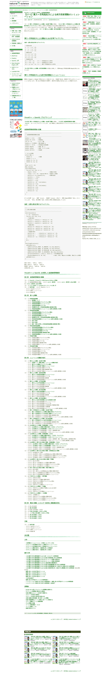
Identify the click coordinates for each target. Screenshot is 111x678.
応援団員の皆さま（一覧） (16, 96)
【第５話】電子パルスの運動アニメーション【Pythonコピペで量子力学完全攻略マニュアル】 (69, 644)
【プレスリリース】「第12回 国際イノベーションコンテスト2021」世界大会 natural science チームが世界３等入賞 (94, 157)
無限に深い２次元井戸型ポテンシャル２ (36, 573)
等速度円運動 (33, 336)
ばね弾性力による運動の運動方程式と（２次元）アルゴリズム (48, 435)
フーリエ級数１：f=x (31, 606)
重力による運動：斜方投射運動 (38, 389)
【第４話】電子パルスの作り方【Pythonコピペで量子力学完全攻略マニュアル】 (40, 648)
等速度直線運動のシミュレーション (41, 303)
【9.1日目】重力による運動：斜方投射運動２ (35, 68)
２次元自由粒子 (30, 578)
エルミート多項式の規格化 (32, 594)
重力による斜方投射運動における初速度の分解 (44, 400)
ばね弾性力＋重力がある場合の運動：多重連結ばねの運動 (44, 450)
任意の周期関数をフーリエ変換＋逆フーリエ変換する (39, 599)
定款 (13, 18)
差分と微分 (35, 320)
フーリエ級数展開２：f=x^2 (33, 604)
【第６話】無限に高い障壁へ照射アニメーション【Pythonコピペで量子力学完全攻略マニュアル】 (41, 644)
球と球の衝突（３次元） (36, 518)
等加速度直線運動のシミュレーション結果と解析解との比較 (47, 319)
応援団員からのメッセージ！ (16, 92)
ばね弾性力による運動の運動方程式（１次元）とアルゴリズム (48, 427)
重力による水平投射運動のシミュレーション (43, 383)
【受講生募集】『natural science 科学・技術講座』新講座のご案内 (91, 24)
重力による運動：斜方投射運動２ (38, 398)
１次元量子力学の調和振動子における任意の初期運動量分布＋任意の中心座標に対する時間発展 (50, 566)
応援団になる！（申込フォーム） (16, 88)
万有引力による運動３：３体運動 (38, 493)
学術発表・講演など (17, 43)
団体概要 (14, 20)
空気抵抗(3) (46, 613)
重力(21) (50, 613)
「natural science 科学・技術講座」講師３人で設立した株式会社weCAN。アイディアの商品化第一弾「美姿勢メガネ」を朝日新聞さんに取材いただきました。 (91, 51)
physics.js (14, 55)
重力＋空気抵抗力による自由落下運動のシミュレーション (46, 413)
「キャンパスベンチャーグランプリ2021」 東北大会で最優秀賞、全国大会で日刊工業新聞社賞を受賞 (94, 150)
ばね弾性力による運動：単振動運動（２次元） (42, 433)
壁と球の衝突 (33, 508)
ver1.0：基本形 (51, 282)
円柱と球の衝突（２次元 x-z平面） (41, 513)
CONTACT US (97, 2)
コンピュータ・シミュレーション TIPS (17, 74)
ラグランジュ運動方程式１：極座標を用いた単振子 (39, 549)
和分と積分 (35, 322)
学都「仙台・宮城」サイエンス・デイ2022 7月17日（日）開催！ (94, 135)
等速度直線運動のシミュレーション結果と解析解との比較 (46, 309)
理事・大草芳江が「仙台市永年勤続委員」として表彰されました (91, 67)
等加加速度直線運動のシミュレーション (42, 329)
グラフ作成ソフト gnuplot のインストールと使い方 (43, 285)
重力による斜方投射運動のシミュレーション (43, 391)
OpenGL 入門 (15, 60)
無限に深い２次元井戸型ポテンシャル (35, 571)
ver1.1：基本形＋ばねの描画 (69, 282)
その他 (13, 45)
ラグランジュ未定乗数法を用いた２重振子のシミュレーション (41, 544)
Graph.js (14, 58)
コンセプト (14, 16)
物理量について (36, 300)
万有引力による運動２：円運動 (38, 486)
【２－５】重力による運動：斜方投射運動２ (50, 29)
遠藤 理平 (30, 19)
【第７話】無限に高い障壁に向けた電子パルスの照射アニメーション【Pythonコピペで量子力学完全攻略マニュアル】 (69, 638)
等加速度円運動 (34, 346)
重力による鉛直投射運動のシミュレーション (43, 374)
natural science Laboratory (20, 10)
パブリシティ (15, 23)
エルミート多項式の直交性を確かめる (35, 596)
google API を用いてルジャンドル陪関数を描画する (39, 589)
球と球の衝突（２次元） (36, 516)
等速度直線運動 (34, 298)
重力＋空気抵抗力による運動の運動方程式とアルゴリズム (46, 411)
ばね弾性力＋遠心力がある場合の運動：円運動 (42, 459)
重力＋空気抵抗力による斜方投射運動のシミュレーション (46, 420)
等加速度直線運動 (34, 310)
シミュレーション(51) (32, 613)
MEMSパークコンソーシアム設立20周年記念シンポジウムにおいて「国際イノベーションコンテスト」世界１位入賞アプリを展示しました (94, 83)
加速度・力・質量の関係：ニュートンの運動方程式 (45, 362)
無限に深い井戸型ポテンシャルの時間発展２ (37, 579)
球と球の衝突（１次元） (36, 514)
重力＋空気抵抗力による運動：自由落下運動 (41, 24)
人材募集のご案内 (92, 129)
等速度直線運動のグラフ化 (39, 305)
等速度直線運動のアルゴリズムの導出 (41, 302)
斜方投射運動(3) (40, 613)
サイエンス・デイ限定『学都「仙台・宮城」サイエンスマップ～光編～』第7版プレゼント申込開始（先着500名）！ (94, 117)
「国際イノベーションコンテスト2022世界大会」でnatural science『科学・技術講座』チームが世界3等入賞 (94, 109)
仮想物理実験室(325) (54, 19)
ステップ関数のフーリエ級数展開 (34, 601)
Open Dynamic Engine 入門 (16, 64)
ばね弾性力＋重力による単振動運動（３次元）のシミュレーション (50, 445)
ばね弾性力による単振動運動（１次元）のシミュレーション (47, 428)
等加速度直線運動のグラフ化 (39, 315)
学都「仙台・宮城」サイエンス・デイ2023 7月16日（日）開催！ (94, 124)
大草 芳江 (90, 87)
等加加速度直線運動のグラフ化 (40, 330)
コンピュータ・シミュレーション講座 (38, 10)
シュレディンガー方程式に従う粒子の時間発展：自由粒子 (40, 583)
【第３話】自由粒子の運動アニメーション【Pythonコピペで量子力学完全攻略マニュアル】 (69, 649)
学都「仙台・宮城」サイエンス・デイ (17, 31)
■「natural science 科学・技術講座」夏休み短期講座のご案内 (94, 102)
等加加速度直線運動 (35, 325)
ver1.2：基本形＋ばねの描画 (34, 283)
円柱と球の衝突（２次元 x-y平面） (39, 511)
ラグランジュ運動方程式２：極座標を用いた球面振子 (39, 548)
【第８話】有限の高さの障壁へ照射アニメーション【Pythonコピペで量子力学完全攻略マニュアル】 (41, 638)
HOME (11, 10)
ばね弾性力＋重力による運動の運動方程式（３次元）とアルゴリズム (50, 444)
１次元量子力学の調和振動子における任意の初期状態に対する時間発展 (44, 557)
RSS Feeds (88, 2)
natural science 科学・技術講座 (16, 35)
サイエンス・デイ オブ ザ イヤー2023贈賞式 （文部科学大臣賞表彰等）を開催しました (94, 96)
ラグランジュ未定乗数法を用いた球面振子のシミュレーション (41, 546)
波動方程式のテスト (31, 608)
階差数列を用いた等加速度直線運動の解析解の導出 (45, 317)
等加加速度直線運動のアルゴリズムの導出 (42, 327)
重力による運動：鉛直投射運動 (38, 372)
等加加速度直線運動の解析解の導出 (41, 332)
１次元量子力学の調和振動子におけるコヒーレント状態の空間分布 (43, 559)
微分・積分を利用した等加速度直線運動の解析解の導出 (46, 324)
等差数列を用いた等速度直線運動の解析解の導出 (44, 307)
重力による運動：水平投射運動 (38, 381)
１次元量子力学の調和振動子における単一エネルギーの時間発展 (42, 556)
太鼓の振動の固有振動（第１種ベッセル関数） (37, 598)
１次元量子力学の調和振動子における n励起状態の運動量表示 (41, 563)
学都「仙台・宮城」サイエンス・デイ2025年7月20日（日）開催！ (91, 18)
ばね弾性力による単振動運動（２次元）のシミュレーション (47, 437)
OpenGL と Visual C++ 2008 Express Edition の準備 (43, 280)
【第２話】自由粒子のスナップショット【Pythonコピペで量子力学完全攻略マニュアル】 (40, 655)
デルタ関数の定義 (30, 603)
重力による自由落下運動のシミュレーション (43, 366)
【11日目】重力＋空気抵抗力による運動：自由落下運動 (38, 121)
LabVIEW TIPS (16, 71)
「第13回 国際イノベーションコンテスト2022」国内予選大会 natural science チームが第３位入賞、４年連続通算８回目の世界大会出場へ (94, 142)
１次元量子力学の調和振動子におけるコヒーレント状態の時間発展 (43, 561)
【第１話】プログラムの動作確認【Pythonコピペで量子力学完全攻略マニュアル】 (69, 655)
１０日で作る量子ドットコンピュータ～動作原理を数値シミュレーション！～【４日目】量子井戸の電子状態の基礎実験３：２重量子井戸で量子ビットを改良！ (69, 661)
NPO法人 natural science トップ (72, 619)
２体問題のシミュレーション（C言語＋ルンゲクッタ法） (40, 543)
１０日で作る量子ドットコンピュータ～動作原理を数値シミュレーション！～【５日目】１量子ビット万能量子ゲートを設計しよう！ (41, 661)
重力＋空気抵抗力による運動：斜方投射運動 (41, 418)
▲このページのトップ (56, 619)
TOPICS (94, 87)
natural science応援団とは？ (16, 84)
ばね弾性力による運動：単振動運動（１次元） (42, 425)
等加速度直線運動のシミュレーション (41, 314)
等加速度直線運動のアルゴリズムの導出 (42, 312)
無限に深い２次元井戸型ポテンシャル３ (36, 574)
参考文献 (32, 287)
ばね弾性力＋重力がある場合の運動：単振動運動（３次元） (45, 442)
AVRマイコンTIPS (15, 68)
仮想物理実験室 (53, 10)
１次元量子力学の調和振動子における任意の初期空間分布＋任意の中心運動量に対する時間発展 (50, 568)
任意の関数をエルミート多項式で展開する (36, 593)
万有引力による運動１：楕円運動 (38, 476)
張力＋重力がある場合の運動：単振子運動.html (42, 467)
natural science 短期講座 (16, 40)
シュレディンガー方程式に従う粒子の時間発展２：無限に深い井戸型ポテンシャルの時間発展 (49, 581)
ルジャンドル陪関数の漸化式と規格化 (35, 591)
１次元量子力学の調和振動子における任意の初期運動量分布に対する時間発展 (45, 564)
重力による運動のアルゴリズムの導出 (41, 364)
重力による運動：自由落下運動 (38, 361)
